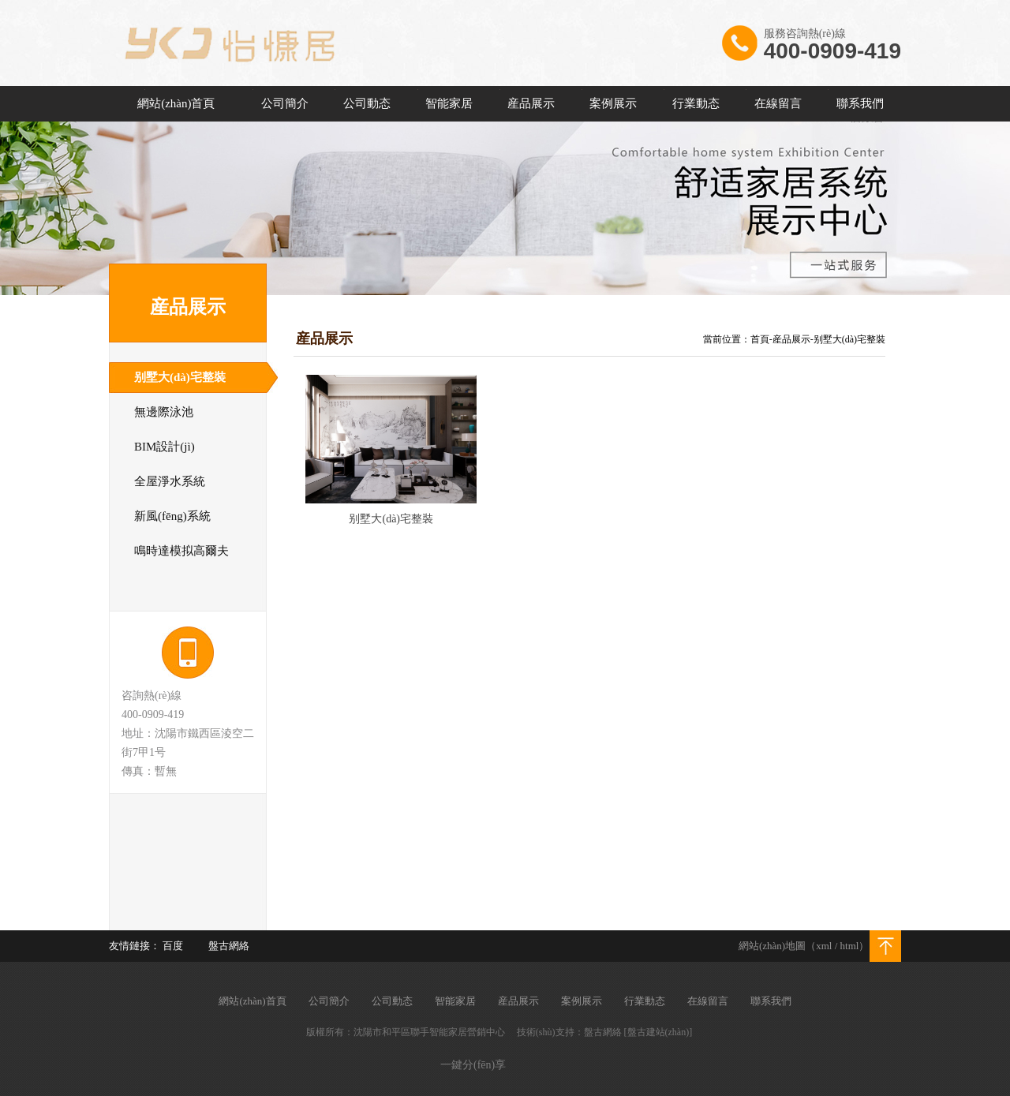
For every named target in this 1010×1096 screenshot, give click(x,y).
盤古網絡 (228, 946)
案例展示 (613, 103)
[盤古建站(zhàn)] (658, 1032)
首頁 (759, 339)
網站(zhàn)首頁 (176, 103)
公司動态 (367, 103)
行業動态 (696, 103)
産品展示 (531, 103)
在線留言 (778, 103)
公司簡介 (285, 103)
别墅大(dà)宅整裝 (849, 339)
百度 (173, 946)
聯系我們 (860, 103)
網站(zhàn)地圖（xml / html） (804, 946)
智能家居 (449, 103)
